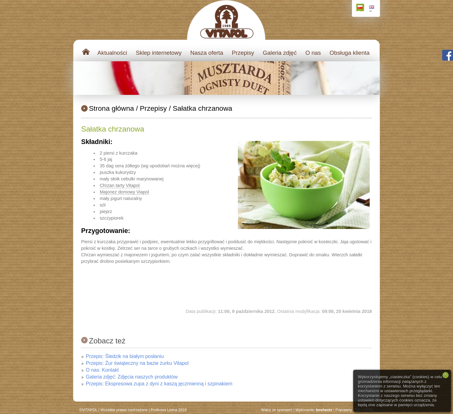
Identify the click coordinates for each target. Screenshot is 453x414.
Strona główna (111, 108)
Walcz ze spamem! (277, 410)
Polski (361, 8)
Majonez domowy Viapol (124, 191)
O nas (313, 52)
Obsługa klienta (350, 52)
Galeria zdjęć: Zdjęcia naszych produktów (132, 376)
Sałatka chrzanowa (202, 108)
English (372, 8)
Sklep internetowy (159, 52)
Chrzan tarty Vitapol (120, 185)
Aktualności (112, 52)
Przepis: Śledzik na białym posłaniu (125, 356)
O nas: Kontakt (102, 370)
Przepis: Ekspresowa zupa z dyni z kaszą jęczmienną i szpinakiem (159, 383)
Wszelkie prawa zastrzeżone (124, 410)
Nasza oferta (206, 52)
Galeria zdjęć (280, 52)
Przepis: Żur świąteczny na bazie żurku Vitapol (137, 363)
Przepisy (243, 52)
